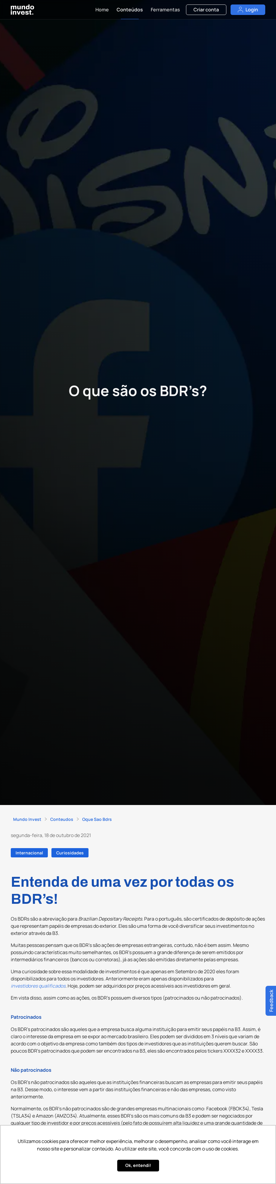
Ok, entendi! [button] (138, 1165)
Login (248, 9)
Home (102, 9)
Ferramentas (165, 9)
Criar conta (206, 9)
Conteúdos (130, 9)
